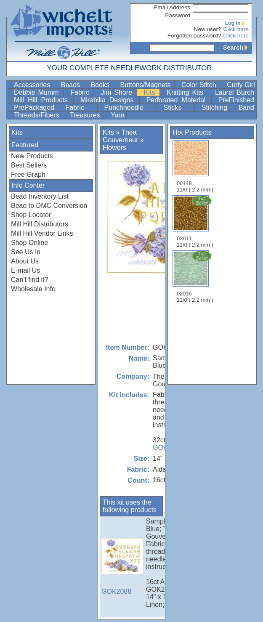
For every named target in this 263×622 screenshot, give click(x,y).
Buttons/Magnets (146, 84)
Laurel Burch (234, 92)
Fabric (81, 92)
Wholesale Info (33, 288)
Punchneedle (129, 107)
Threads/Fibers (37, 115)
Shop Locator (31, 214)
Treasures (86, 115)
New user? (207, 29)
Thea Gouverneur (120, 136)
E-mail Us (25, 270)
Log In (237, 23)
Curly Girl (241, 84)
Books (101, 84)
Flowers (114, 147)
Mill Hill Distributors (39, 224)
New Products (32, 155)
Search (237, 47)
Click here (236, 29)
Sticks (178, 107)
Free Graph (28, 174)
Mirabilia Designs (109, 100)
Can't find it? (29, 279)
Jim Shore (118, 92)
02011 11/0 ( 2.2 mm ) (196, 221)
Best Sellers (29, 165)
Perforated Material (178, 100)
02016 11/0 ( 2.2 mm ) (196, 276)
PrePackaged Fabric (55, 107)
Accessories (33, 84)
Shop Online (29, 242)
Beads (71, 84)
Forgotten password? (194, 35)
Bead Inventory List (40, 196)
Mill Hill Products (43, 100)
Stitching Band (228, 107)
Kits (151, 92)
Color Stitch (199, 84)
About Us (25, 261)
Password (177, 15)
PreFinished (236, 100)
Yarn (118, 115)
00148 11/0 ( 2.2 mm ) (195, 166)
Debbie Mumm (37, 92)
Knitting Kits (186, 92)
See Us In (25, 251)
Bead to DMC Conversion (49, 205)
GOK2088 (122, 566)
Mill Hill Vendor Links (42, 233)
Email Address (172, 7)
